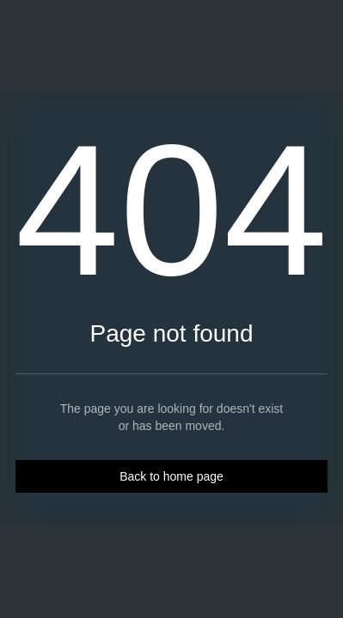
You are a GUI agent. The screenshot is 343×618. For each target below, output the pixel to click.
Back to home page (171, 476)
